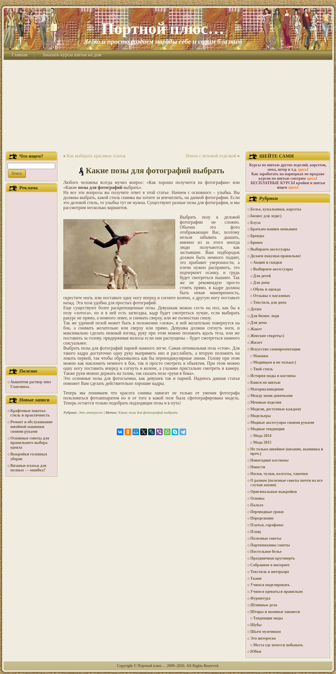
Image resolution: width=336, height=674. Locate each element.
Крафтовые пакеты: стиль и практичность (30, 413)
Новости (257, 467)
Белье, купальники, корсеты (275, 209)
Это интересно (90, 412)
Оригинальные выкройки (273, 492)
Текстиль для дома (269, 302)
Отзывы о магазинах (271, 296)
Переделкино (262, 518)
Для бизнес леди (264, 316)
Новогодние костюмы (269, 460)
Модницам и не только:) (274, 362)
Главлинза (19, 387)
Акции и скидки (267, 262)
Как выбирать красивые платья (96, 155)
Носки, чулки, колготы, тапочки (279, 474)
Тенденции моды (268, 618)
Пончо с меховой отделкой (211, 155)
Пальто (256, 505)
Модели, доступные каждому (275, 409)
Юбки (255, 651)
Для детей (262, 276)
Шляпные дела (263, 605)
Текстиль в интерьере (269, 572)
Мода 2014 (262, 436)
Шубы (256, 625)
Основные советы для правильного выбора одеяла (29, 443)
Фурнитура (260, 598)
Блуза (255, 223)
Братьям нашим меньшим (273, 229)
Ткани (256, 578)
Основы (257, 498)
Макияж (260, 356)
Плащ (255, 532)
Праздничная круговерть (272, 558)
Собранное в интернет (270, 565)
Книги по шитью (265, 382)
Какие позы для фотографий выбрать (155, 170)
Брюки (256, 242)
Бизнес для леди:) (265, 216)
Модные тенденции (267, 429)
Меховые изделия (265, 402)
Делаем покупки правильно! (275, 256)
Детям (256, 309)
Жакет (256, 329)
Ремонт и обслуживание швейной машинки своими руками (31, 427)
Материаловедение (267, 389)
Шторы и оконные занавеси (275, 612)
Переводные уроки (267, 512)
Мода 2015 (262, 442)
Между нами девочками (271, 396)
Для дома (261, 282)
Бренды (257, 236)
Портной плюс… (162, 28)
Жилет (256, 342)
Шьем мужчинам (265, 631)
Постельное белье (266, 551)
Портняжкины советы (270, 545)
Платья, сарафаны (266, 525)
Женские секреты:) (267, 336)
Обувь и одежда (267, 289)
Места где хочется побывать (278, 645)
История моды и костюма (273, 376)
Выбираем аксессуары (270, 249)
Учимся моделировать (270, 585)
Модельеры (260, 416)
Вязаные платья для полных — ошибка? (28, 468)
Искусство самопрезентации (275, 349)
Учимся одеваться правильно (276, 591)
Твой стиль (263, 369)
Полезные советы (265, 538)
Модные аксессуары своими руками (282, 422)
